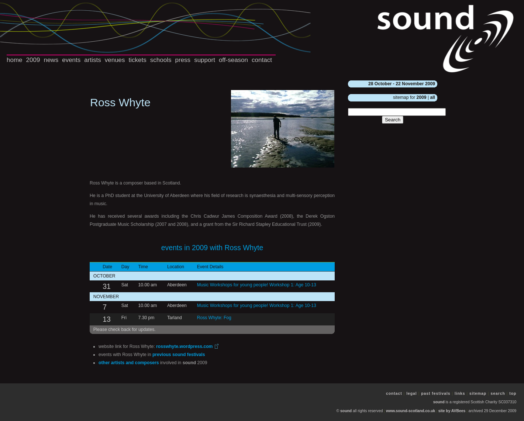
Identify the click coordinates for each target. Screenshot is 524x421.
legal (411, 393)
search (498, 393)
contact (262, 59)
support (204, 59)
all (432, 97)
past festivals (435, 393)
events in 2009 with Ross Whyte (212, 248)
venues (115, 59)
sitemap (477, 393)
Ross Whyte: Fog (214, 317)
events (71, 59)
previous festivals (178, 354)
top (512, 393)
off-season (233, 59)
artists (92, 59)
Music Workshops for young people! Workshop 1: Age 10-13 (256, 284)
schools (161, 59)
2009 (33, 59)
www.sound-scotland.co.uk (410, 411)
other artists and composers (129, 362)
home (15, 59)
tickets (137, 59)
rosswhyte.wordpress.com (184, 346)
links (460, 393)
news (51, 59)
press (183, 59)
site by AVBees (451, 411)
